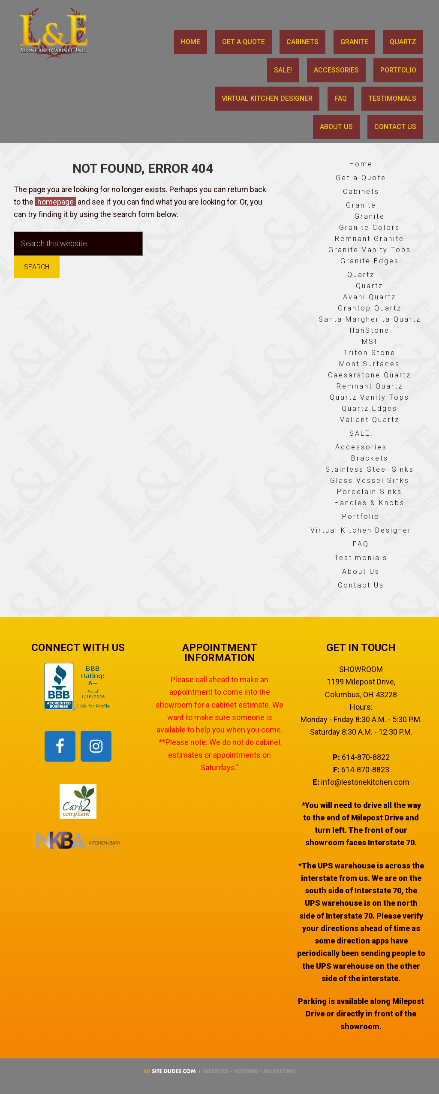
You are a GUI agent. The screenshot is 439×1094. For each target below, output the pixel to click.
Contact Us (361, 585)
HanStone (370, 330)
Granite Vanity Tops (369, 250)
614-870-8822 (366, 757)
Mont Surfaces (369, 364)
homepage (55, 201)
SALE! (361, 433)
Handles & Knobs (369, 503)
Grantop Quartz (370, 308)
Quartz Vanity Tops (369, 397)
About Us (361, 571)
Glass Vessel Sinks (369, 480)
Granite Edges (369, 261)
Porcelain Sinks (369, 492)
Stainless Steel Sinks (369, 469)
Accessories (361, 447)
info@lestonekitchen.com (365, 782)
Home (361, 164)
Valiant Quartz (370, 420)
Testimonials (361, 558)
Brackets (369, 458)
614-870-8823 (365, 769)
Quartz (361, 275)
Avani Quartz (369, 297)
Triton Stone (370, 353)
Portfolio (361, 516)
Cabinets (361, 191)
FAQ (361, 544)
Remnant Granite (369, 239)
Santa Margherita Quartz (370, 319)
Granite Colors (369, 227)
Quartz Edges (369, 408)
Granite (361, 205)
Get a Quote (361, 178)
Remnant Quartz (370, 386)
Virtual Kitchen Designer (361, 530)
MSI (370, 342)
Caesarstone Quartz (369, 375)
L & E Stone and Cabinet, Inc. (57, 33)
